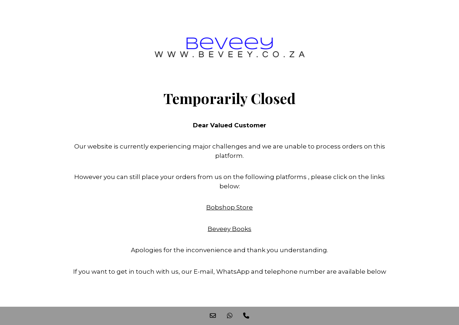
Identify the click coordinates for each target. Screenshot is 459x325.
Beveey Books (229, 228)
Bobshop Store (229, 207)
